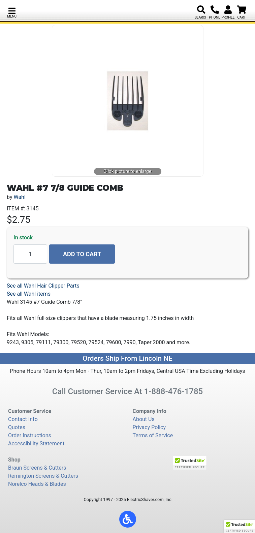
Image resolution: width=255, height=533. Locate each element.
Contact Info (23, 419)
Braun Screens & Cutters (37, 468)
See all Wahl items (29, 294)
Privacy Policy (149, 427)
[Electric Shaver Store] (49, 10)
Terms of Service (153, 435)
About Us (144, 419)
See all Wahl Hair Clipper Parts (43, 286)
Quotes (16, 427)
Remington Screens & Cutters (43, 476)
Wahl (19, 197)
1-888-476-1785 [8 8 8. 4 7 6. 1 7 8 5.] (173, 391)
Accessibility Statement (36, 443)
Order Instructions (29, 435)
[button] (11, 12)
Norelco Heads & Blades (37, 484)
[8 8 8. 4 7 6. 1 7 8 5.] (215, 10)
